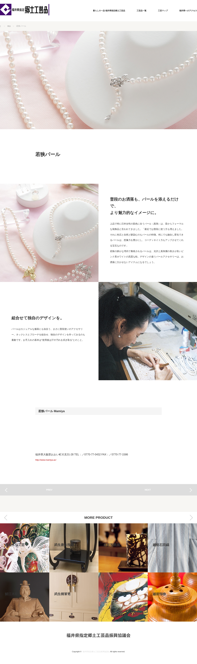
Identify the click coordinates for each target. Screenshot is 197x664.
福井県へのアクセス (188, 10)
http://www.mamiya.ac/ (48, 459)
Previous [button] (5, 517)
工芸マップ (163, 10)
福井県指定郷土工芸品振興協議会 (98, 635)
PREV (49, 489)
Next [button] (191, 517)
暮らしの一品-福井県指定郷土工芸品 (109, 10)
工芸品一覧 (141, 10)
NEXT (148, 489)
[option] (24, 572)
